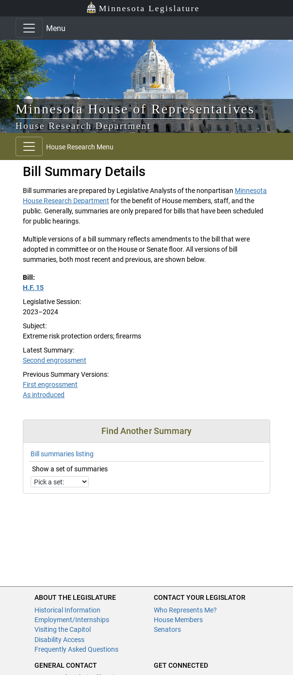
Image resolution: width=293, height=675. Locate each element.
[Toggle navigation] (29, 28)
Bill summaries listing (62, 454)
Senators (167, 629)
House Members (178, 620)
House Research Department (83, 126)
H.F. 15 (33, 287)
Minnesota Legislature (143, 7)
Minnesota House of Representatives (135, 108)
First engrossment (50, 384)
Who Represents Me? (185, 610)
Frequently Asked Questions (76, 649)
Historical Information (67, 610)
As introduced (44, 395)
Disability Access (59, 639)
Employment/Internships (71, 620)
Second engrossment (54, 360)
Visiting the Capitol (62, 629)
